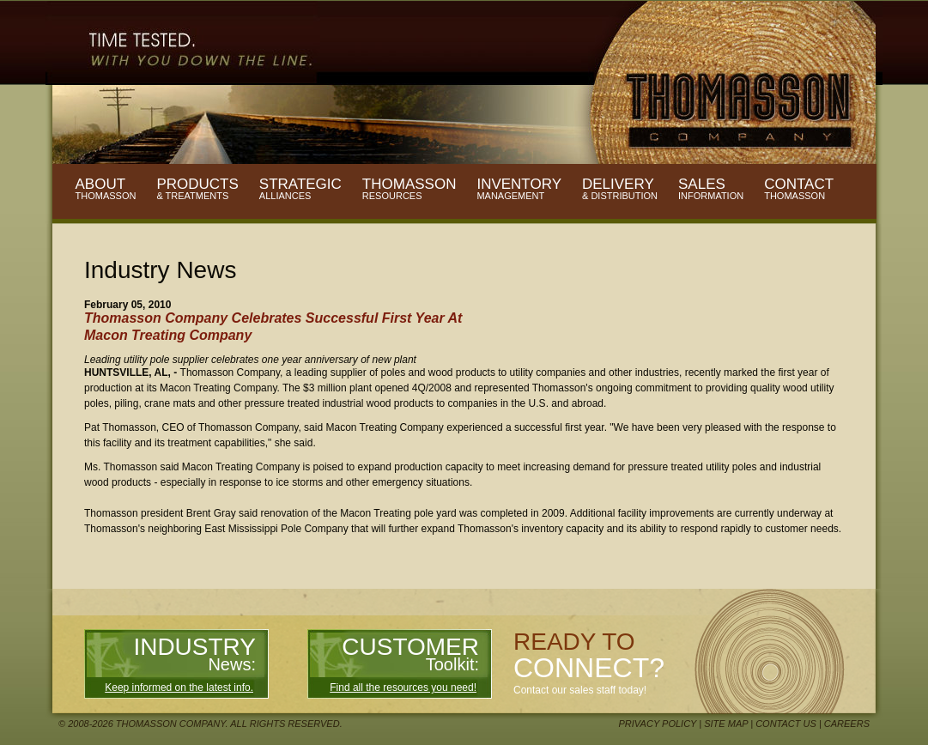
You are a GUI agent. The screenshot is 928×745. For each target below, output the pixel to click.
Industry (194, 653)
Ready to (588, 655)
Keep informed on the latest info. (179, 687)
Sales (710, 189)
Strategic (300, 189)
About (106, 189)
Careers (847, 723)
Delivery (620, 189)
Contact (799, 189)
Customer (410, 653)
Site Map (726, 723)
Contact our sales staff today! (579, 690)
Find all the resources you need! (403, 687)
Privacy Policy (658, 723)
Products (197, 189)
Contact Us (785, 723)
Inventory (518, 189)
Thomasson (409, 189)
